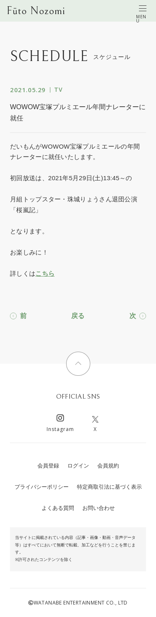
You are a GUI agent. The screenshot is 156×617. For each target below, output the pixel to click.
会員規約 (108, 465)
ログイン (78, 465)
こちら (44, 273)
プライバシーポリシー (42, 487)
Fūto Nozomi (36, 10)
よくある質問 (58, 508)
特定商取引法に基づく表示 (109, 487)
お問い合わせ (98, 508)
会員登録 (48, 465)
